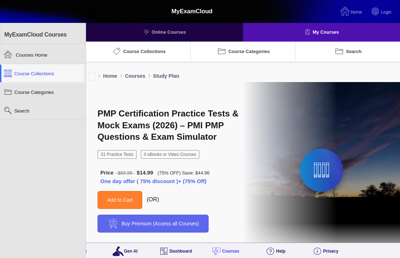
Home (110, 76)
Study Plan (166, 76)
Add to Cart (120, 200)
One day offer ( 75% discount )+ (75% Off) (153, 181)
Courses (135, 76)
